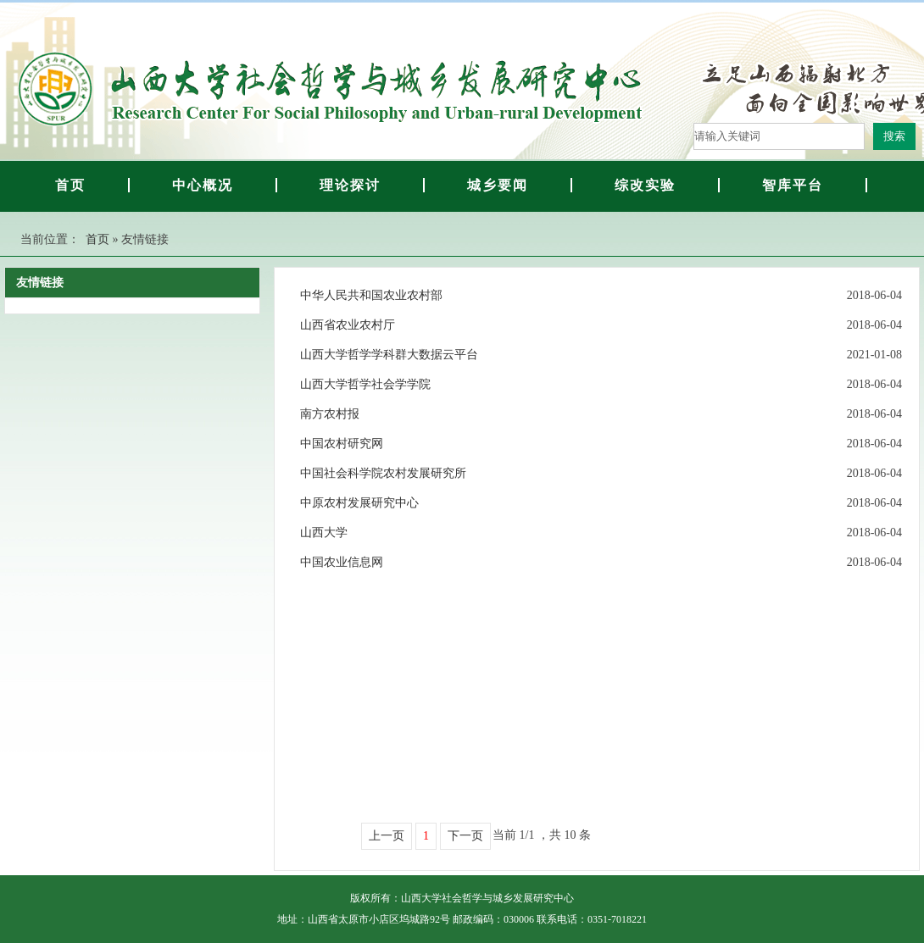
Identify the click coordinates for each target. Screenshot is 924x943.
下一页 (465, 835)
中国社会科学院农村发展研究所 (383, 473)
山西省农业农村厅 (347, 325)
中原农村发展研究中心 (359, 502)
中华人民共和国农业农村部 (371, 295)
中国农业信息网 (341, 562)
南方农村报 (329, 414)
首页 (97, 239)
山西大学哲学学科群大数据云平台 (389, 354)
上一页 (386, 835)
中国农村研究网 (341, 443)
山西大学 (324, 532)
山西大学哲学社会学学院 (365, 384)
